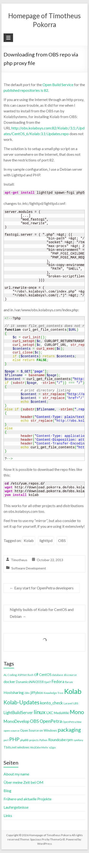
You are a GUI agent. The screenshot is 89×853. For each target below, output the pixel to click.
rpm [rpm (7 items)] (69, 740)
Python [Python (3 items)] (43, 740)
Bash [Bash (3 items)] (30, 674)
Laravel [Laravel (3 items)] (68, 703)
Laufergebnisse (16, 807)
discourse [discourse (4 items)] (70, 675)
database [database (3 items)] (57, 674)
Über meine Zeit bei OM (23, 782)
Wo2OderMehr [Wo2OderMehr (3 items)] (39, 747)
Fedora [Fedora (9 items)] (58, 681)
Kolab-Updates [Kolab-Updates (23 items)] (21, 702)
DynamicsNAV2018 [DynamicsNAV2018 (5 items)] (30, 682)
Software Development (28, 568)
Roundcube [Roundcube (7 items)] (57, 740)
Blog (7, 790)
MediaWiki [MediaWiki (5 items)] (61, 713)
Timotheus (19, 560)
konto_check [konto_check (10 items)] (51, 702)
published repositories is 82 (26, 90)
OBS (62, 540)
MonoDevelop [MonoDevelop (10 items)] (16, 721)
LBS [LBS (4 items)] (75, 703)
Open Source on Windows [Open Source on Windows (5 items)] (38, 730)
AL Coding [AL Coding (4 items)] (10, 675)
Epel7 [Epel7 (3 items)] (47, 681)
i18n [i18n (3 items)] (27, 692)
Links (8, 815)
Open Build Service (57, 84)
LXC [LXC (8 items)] (49, 712)
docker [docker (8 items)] (9, 681)
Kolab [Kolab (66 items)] (72, 691)
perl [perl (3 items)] (6, 740)
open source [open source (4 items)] (11, 730)
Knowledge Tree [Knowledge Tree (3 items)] (53, 692)
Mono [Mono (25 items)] (77, 712)
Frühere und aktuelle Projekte (28, 799)
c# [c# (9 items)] (36, 674)
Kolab (29, 540)
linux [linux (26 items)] (40, 712)
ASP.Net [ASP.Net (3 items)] (22, 674)
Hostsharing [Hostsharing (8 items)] (14, 692)
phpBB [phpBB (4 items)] (24, 740)
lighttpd (45, 540)
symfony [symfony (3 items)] (78, 740)
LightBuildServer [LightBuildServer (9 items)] (18, 712)
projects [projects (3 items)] (34, 740)
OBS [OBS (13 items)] (34, 721)
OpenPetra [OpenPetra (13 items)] (51, 721)
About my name (16, 774)
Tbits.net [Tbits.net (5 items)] (10, 747)
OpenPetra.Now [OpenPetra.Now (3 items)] (72, 721)
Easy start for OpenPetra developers (42, 588)
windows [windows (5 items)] (23, 747)
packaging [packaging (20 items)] (69, 730)
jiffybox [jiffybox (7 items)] (36, 692)
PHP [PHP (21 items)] (14, 739)
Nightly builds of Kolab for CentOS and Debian (42, 613)
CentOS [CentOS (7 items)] (45, 674)
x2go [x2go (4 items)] (52, 747)
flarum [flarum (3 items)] (69, 681)
